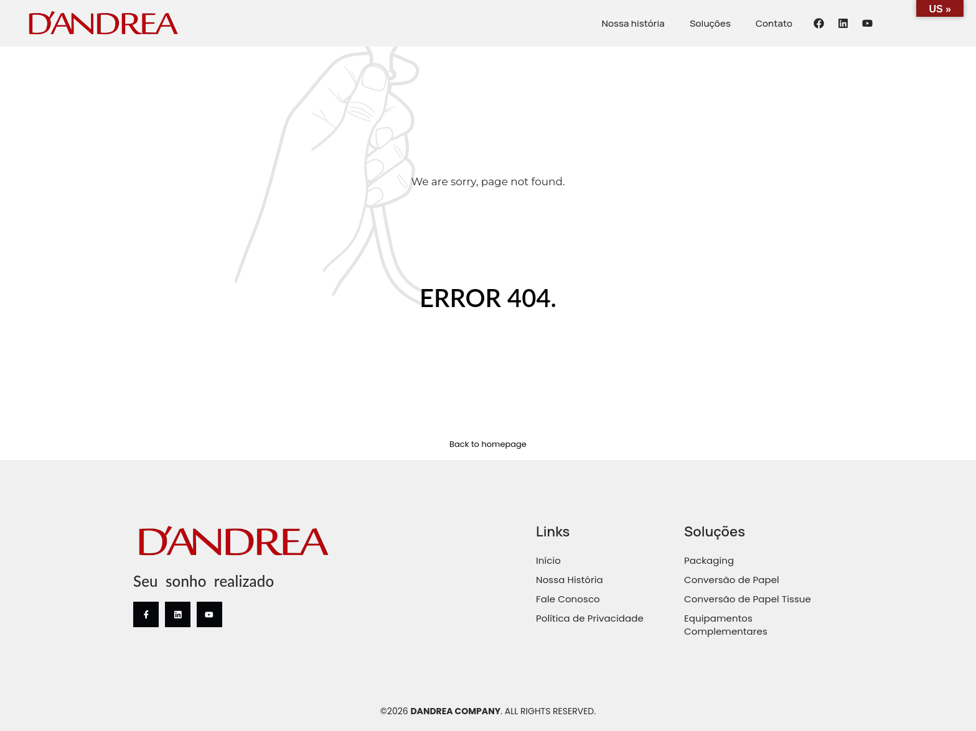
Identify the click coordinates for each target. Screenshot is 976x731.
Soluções (710, 23)
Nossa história (632, 23)
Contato (774, 23)
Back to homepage (488, 444)
